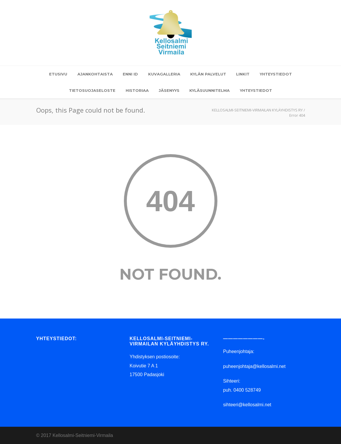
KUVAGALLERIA (164, 74)
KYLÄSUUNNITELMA (209, 90)
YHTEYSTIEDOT (276, 74)
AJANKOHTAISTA (95, 74)
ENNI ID (130, 74)
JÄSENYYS (169, 90)
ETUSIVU (58, 74)
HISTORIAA (137, 90)
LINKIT (243, 74)
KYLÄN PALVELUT (208, 74)
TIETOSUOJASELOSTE (92, 90)
